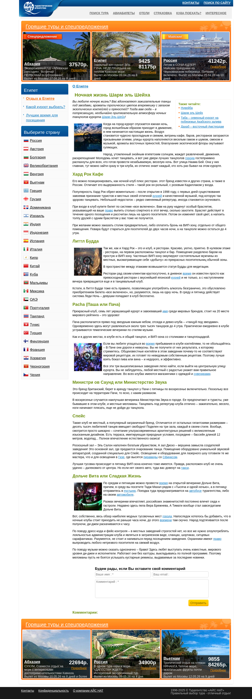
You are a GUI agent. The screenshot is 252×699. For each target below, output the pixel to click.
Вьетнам (37, 182)
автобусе (195, 490)
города (190, 158)
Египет (100, 60)
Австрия (37, 149)
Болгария (38, 157)
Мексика (37, 291)
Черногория (40, 366)
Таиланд (37, 316)
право (109, 210)
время (187, 273)
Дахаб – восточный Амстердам (202, 126)
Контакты (190, 3)
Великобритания (44, 166)
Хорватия (38, 358)
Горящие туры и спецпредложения (67, 624)
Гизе (121, 457)
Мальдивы (39, 283)
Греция (36, 191)
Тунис (35, 325)
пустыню (130, 490)
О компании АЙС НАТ (88, 690)
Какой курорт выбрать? (45, 107)
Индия (35, 224)
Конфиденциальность (53, 690)
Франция (37, 350)
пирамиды (150, 457)
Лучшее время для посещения (42, 117)
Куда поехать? (188, 13)
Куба (34, 274)
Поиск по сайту (217, 3)
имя (165, 311)
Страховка (163, 13)
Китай (35, 266)
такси (185, 468)
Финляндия (39, 341)
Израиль (37, 216)
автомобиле (125, 494)
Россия (36, 141)
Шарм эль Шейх (192, 113)
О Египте (80, 86)
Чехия (35, 375)
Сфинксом (170, 457)
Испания (37, 241)
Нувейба (187, 108)
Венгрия (37, 174)
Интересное (216, 13)
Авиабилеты (124, 13)
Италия (36, 249)
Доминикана (40, 207)
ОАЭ (34, 299)
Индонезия (39, 233)
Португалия (39, 308)
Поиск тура (99, 13)
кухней (157, 196)
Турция (36, 333)
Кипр (34, 258)
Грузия (35, 199)
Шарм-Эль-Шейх (113, 117)
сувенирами (202, 374)
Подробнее (79, 668)
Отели (144, 13)
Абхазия (32, 662)
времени (166, 520)
